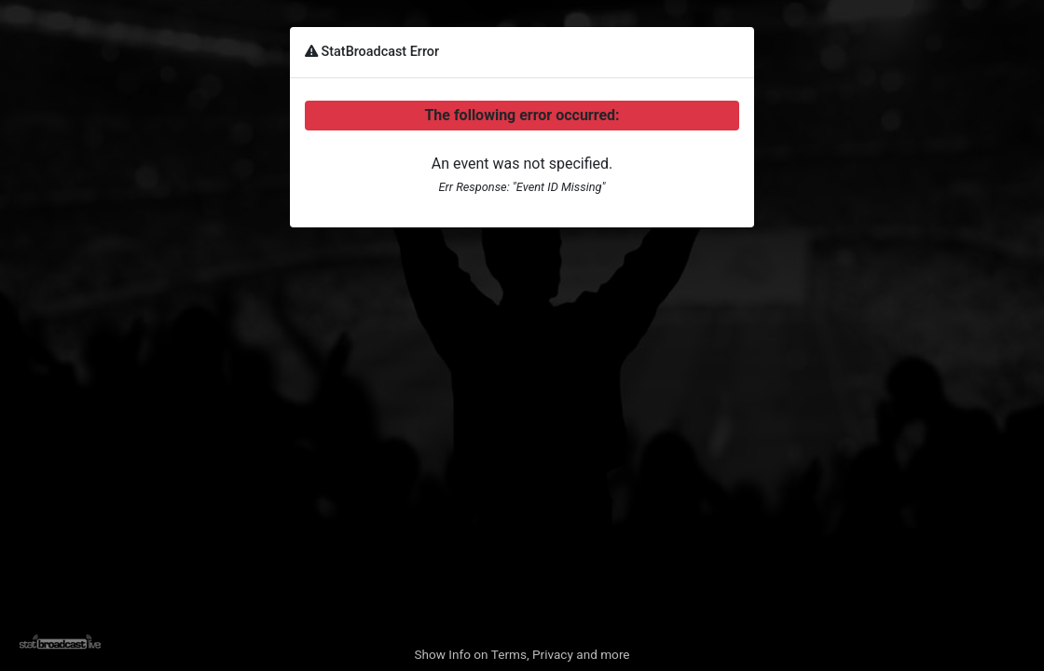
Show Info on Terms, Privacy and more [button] (521, 654)
